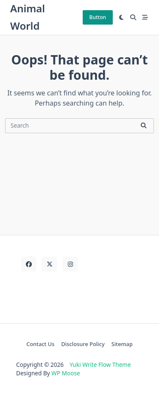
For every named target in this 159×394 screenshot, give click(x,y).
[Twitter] (49, 264)
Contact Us (40, 344)
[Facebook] (28, 264)
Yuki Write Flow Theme (100, 364)
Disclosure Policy (83, 344)
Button (97, 17)
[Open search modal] (133, 17)
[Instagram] (70, 264)
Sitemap (122, 344)
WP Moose (65, 373)
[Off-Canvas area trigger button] (145, 17)
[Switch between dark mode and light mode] (122, 17)
